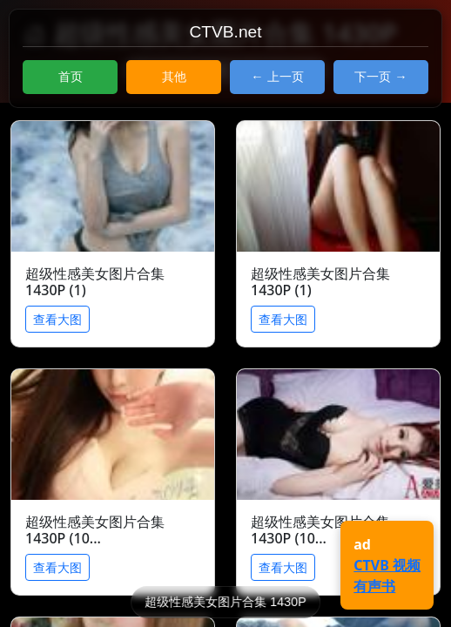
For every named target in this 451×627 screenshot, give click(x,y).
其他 (174, 77)
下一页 (372, 77)
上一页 (285, 77)
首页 (70, 77)
